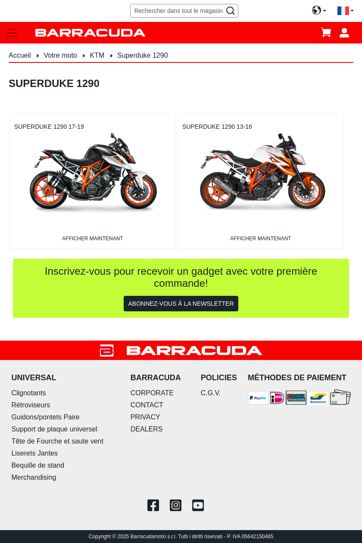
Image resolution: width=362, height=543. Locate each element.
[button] (345, 11)
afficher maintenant (92, 239)
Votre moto (61, 55)
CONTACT (147, 405)
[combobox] (184, 11)
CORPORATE (152, 393)
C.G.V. (211, 393)
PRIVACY (145, 417)
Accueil (21, 55)
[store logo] (90, 32)
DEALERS (147, 429)
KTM (98, 55)
